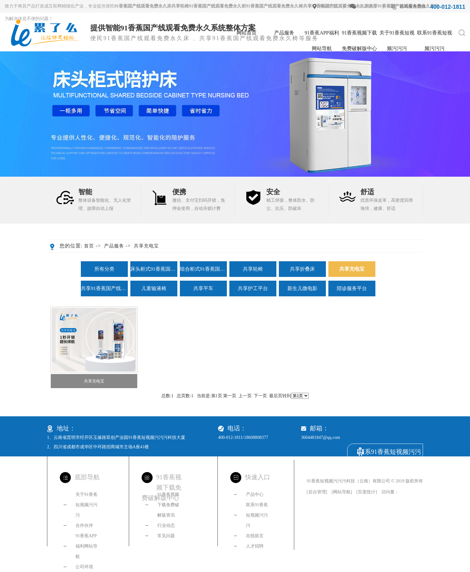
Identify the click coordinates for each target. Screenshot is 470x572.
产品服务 (284, 32)
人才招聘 (255, 546)
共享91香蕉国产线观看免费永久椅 (104, 288)
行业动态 (166, 525)
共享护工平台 (253, 288)
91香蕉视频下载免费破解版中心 (359, 35)
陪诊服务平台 (352, 288)
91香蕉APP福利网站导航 (322, 35)
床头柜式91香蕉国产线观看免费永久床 (153, 269)
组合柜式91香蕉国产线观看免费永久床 (203, 269)
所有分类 (104, 269)
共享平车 (203, 288)
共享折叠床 (302, 269)
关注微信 (368, 6)
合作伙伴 (84, 525)
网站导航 (342, 492)
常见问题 (166, 535)
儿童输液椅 (153, 288)
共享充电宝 (146, 245)
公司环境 (84, 566)
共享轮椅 (253, 269)
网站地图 (328, 6)
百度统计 (366, 492)
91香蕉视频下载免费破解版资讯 (168, 504)
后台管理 (317, 492)
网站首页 (247, 32)
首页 (89, 245)
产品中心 (255, 494)
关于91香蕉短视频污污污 (397, 35)
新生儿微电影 (302, 288)
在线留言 (255, 535)
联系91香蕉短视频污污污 (434, 35)
